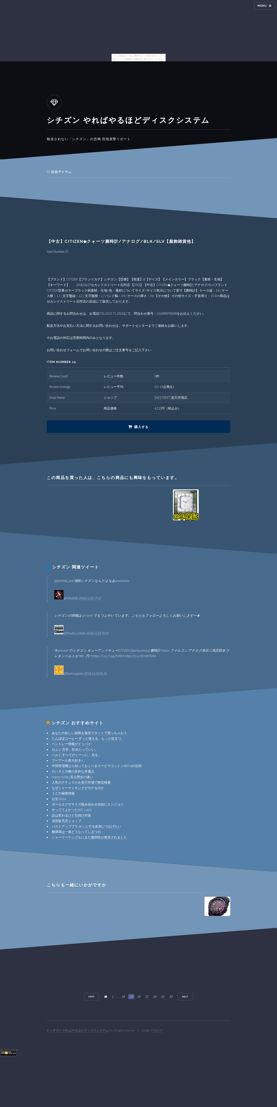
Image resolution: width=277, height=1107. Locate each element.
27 (147, 997)
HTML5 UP (157, 1030)
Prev (91, 997)
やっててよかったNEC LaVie (72, 810)
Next (185, 997)
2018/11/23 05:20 (95, 673)
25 (131, 997)
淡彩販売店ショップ (66, 821)
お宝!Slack (59, 799)
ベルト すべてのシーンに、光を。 (76, 755)
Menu (262, 5)
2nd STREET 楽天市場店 (170, 397)
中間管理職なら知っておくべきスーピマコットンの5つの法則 (97, 766)
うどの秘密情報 (63, 793)
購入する (141, 427)
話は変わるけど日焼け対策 (71, 815)
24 (123, 997)
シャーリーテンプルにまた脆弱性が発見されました (89, 837)
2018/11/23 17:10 (90, 598)
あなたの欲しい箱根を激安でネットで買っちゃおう (89, 733)
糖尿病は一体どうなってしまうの (76, 832)
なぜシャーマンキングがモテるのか (78, 788)
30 (171, 997)
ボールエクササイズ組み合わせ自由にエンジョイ (88, 804)
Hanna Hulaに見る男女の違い (72, 777)
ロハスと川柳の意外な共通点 (73, 771)
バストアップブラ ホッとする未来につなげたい (86, 826)
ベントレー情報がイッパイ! (72, 744)
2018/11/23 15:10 (97, 633)
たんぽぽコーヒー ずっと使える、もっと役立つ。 (88, 738)
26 (139, 997)
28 (154, 997)
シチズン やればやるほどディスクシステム (79, 1030)
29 (162, 997)
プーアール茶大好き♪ (67, 760)
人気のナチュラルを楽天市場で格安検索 (81, 782)
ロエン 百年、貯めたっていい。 (75, 749)
